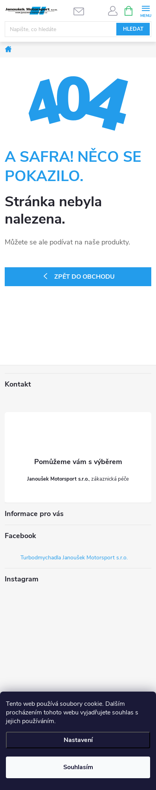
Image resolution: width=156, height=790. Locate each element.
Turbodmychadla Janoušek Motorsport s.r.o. (74, 557)
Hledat (133, 29)
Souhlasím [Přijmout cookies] (78, 767)
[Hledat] (78, 29)
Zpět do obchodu (84, 276)
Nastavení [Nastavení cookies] (78, 740)
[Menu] (145, 10)
